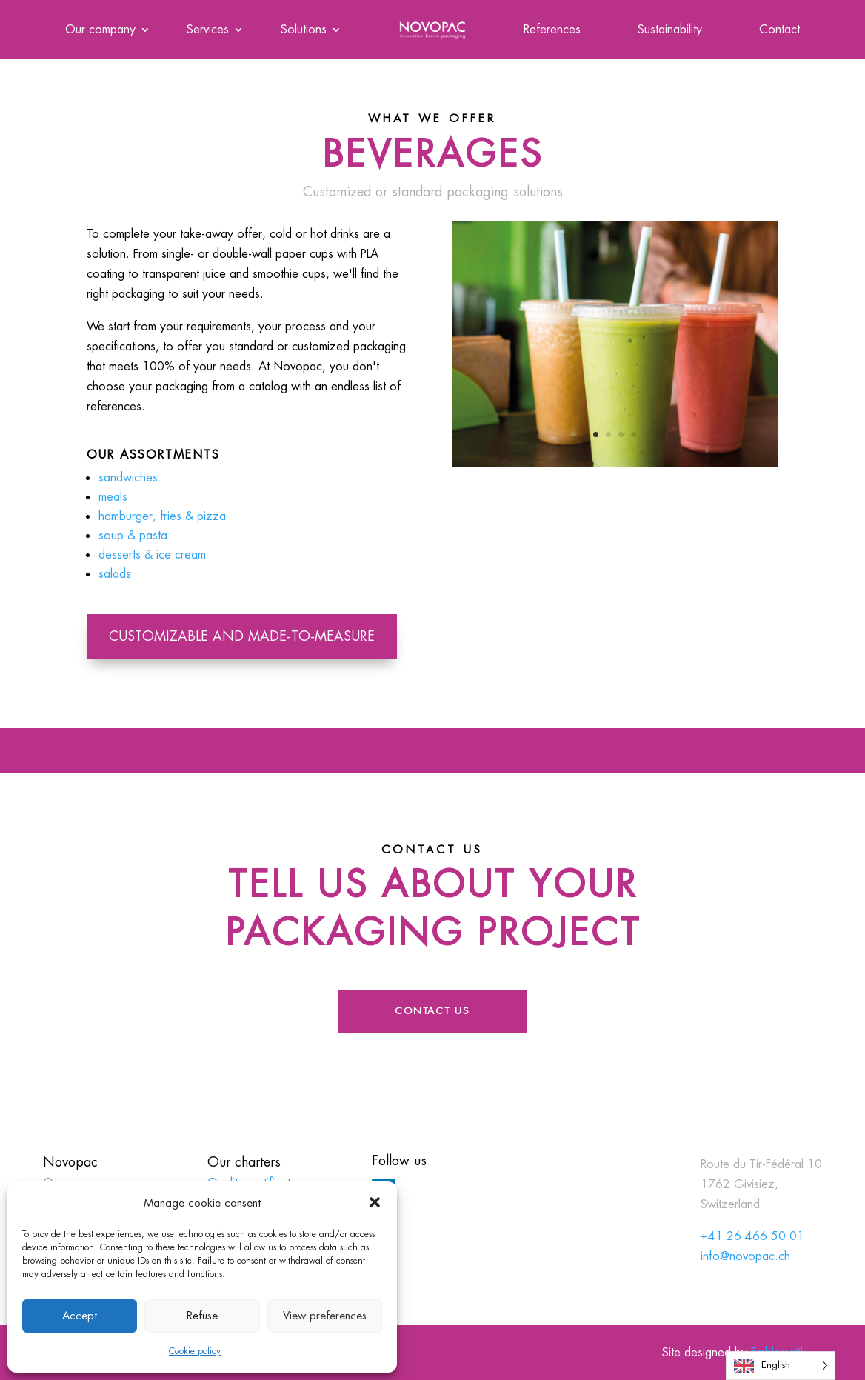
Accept (79, 1315)
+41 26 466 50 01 (752, 1236)
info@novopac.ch (745, 1256)
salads (114, 573)
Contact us (432, 1010)
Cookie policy (195, 1351)
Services (208, 30)
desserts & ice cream (152, 554)
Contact (779, 30)
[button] (374, 1202)
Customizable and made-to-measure (242, 635)
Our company (100, 30)
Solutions (304, 30)
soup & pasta (132, 535)
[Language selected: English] (780, 1365)
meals (112, 496)
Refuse (202, 1315)
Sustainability (670, 30)
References (552, 30)
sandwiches (128, 477)
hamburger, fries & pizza (162, 516)
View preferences (325, 1315)
